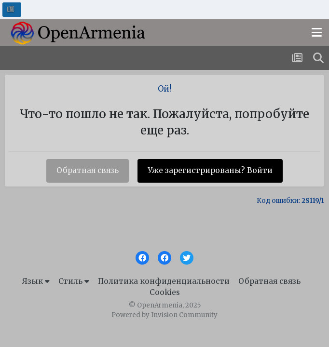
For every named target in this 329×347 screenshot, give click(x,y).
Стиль (73, 281)
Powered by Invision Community (164, 315)
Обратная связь (87, 170)
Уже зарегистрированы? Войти (210, 170)
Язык (36, 281)
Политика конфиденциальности (164, 281)
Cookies (165, 292)
